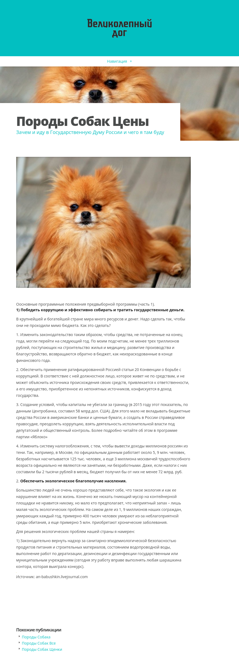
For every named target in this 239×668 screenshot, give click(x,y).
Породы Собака (36, 636)
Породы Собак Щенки (42, 649)
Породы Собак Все (39, 643)
